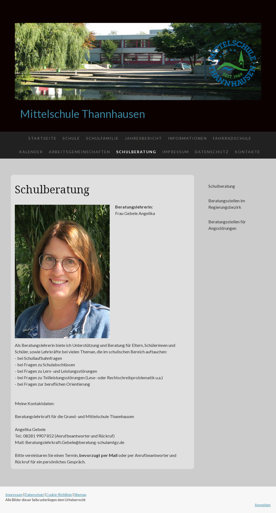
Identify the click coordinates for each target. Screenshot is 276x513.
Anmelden (263, 505)
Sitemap (80, 495)
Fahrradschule (232, 138)
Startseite (42, 138)
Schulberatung (136, 151)
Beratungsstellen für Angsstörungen (227, 225)
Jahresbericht (143, 138)
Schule (71, 138)
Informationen (187, 138)
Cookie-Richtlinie (59, 495)
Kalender (31, 151)
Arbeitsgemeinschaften (79, 151)
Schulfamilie (102, 138)
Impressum (175, 151)
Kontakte (247, 151)
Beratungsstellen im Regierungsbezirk (226, 204)
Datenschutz (212, 151)
